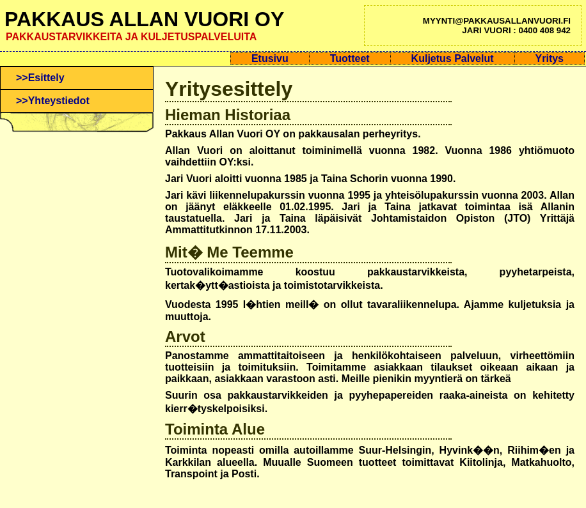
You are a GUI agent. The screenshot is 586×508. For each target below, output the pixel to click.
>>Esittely (40, 77)
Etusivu (270, 58)
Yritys (549, 58)
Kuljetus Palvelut (452, 58)
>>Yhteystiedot (53, 100)
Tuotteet (350, 58)
